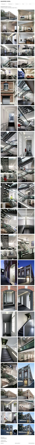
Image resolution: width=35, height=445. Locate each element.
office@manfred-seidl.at (4, 441)
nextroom (9, 6)
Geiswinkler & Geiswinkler (4, 7)
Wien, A (16, 7)
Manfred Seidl (6, 1)
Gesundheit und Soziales (11, 7)
